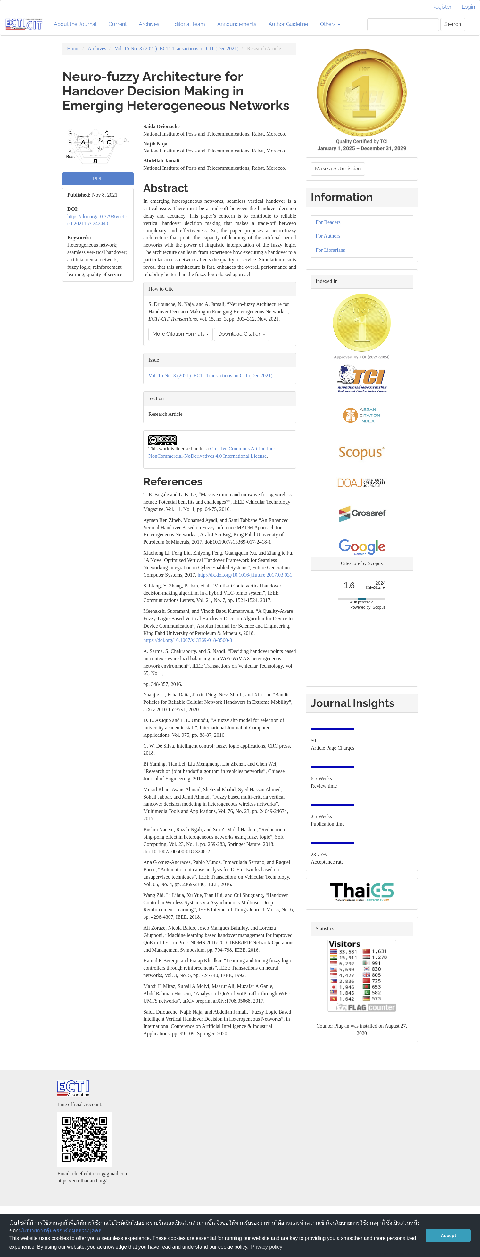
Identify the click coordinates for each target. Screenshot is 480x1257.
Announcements (236, 24)
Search (452, 24)
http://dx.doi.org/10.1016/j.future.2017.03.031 (245, 575)
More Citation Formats (181, 334)
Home (73, 48)
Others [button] (330, 24)
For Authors (328, 236)
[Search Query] (403, 24)
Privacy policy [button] (266, 1247)
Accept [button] (448, 1235)
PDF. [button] (98, 179)
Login (468, 7)
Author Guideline (288, 24)
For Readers (328, 222)
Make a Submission (338, 169)
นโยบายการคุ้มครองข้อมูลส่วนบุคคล (60, 1230)
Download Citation (241, 334)
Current (118, 24)
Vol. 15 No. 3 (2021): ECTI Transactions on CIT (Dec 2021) (177, 48)
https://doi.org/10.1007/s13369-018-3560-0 (187, 640)
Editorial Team (188, 24)
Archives (149, 24)
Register (441, 7)
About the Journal (75, 24)
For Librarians (330, 250)
